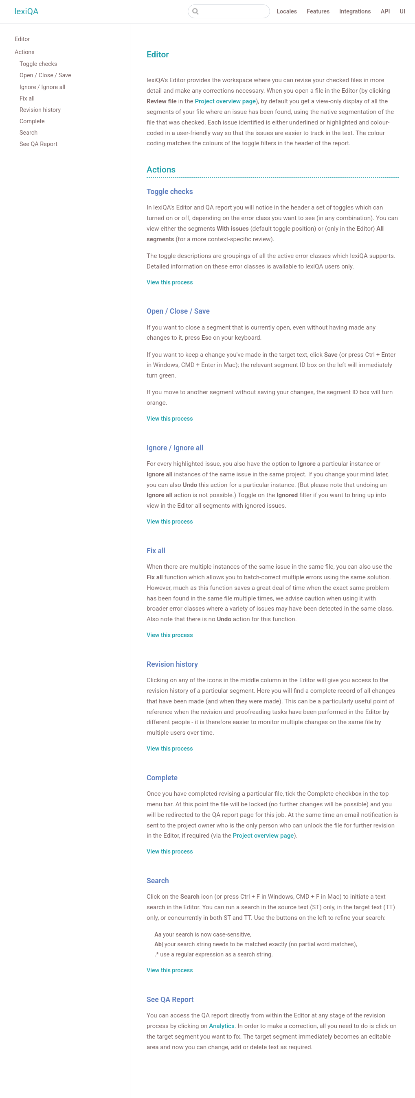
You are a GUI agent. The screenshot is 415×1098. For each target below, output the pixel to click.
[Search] (229, 11)
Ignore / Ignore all (43, 87)
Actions (25, 52)
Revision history (40, 110)
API (385, 11)
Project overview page (225, 101)
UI (403, 11)
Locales (287, 11)
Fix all (27, 98)
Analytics (222, 1026)
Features (318, 11)
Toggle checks (38, 64)
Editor (22, 39)
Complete (32, 121)
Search (28, 132)
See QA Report (38, 144)
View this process (170, 283)
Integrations (355, 11)
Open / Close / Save (45, 75)
